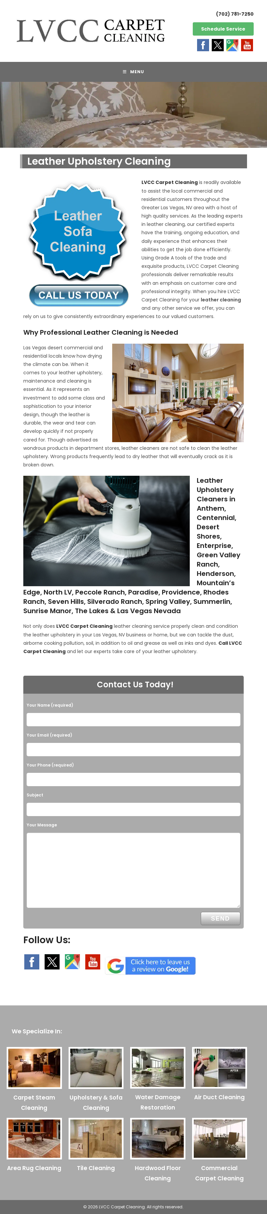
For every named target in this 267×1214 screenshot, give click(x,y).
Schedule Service (223, 29)
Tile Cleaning (96, 1168)
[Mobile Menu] (133, 72)
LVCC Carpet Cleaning (169, 182)
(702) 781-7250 (235, 14)
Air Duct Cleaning (219, 1097)
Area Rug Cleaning (34, 1168)
